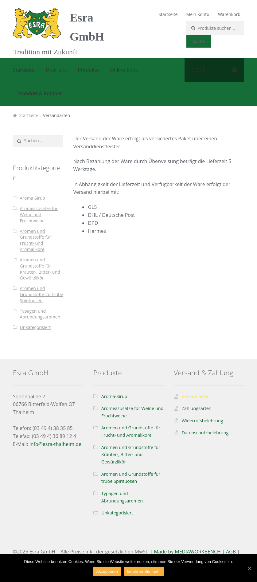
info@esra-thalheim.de (55, 444)
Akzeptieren (107, 571)
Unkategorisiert (35, 327)
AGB (231, 551)
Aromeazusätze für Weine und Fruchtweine (39, 214)
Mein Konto (197, 14)
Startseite (167, 14)
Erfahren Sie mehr (144, 571)
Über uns (56, 69)
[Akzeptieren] (249, 568)
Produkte (88, 69)
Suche (199, 41)
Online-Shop (124, 69)
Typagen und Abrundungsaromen (40, 314)
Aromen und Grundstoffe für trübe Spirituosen (41, 294)
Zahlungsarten (197, 408)
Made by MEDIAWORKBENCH (187, 551)
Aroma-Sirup (32, 198)
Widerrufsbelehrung (202, 421)
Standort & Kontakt (40, 93)
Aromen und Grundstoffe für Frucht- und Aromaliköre (35, 240)
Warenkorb (229, 14)
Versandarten (196, 396)
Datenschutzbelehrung (205, 433)
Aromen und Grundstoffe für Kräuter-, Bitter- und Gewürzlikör (40, 269)
